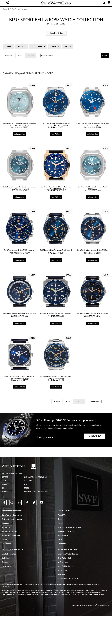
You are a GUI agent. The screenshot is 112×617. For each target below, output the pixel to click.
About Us (62, 516)
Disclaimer (6, 544)
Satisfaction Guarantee (12, 516)
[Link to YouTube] (41, 503)
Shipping (5, 524)
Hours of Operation (66, 532)
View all (30, 56)
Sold (20, 56)
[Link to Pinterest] (26, 503)
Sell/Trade (6, 559)
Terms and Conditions (11, 536)
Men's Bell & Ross (56, 33)
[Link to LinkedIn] (19, 503)
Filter (104, 56)
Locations (6, 567)
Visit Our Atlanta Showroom (70, 528)
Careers (61, 524)
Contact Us (62, 544)
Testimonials (63, 536)
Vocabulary (62, 571)
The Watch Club (65, 559)
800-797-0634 (42, 492)
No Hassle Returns (9, 532)
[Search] (56, 9)
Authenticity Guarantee (12, 520)
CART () (108, 2)
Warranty (6, 528)
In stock (8, 56)
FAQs (60, 540)
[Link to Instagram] (11, 503)
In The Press (63, 563)
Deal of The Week (9, 554)
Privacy (5, 540)
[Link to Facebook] (4, 503)
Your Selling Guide (65, 567)
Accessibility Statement (68, 579)
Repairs (5, 563)
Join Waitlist (19, 134)
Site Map (61, 575)
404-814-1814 (8, 3)
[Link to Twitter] (34, 503)
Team (60, 520)
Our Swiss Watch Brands (68, 554)
